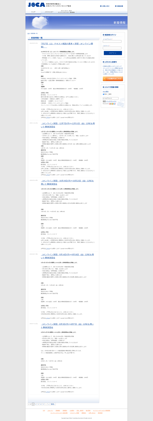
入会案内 (72, 410)
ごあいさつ (50, 410)
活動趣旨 (58, 410)
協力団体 (88, 410)
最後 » (53, 404)
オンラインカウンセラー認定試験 (59, 413)
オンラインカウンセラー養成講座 (101, 410)
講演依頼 (100, 413)
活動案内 (65, 410)
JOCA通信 (105, 91)
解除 (109, 94)
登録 (105, 94)
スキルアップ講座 (74, 413)
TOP (28, 33)
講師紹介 (84, 413)
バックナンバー (111, 101)
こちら (48, 117)
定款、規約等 (80, 410)
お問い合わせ (92, 413)
